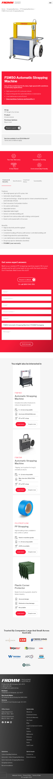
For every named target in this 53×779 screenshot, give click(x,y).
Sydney (28, 731)
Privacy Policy (27, 775)
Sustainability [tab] (38, 181)
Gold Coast (29, 745)
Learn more (20, 424)
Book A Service (31, 757)
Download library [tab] (26, 181)
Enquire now (32, 424)
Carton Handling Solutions (9, 754)
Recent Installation (7, 765)
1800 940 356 (29, 284)
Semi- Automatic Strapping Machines (13, 760)
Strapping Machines (13, 9)
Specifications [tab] (17, 181)
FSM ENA (18, 457)
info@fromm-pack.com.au (10, 688)
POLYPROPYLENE (22, 523)
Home (3, 9)
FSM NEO (18, 393)
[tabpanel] (26, 215)
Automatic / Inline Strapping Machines (13, 757)
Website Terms (17, 775)
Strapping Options (7, 762)
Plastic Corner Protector (22, 586)
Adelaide (29, 740)
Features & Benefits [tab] (6, 181)
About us (29, 712)
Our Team (29, 720)
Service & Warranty (32, 717)
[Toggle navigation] (50, 2)
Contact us (29, 754)
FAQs (28, 728)
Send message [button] (26, 344)
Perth (28, 742)
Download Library (31, 714)
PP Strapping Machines (27, 9)
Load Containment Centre (34, 726)
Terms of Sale (36, 775)
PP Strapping (21, 526)
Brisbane (29, 737)
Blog (27, 723)
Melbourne (29, 734)
